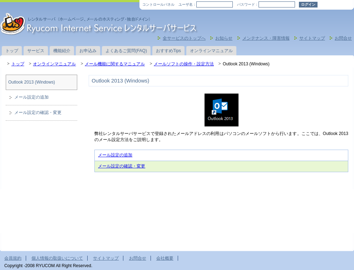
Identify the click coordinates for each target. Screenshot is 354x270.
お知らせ (223, 38)
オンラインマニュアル (211, 50)
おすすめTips (168, 50)
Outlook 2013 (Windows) (31, 82)
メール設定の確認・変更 (121, 166)
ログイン (308, 4)
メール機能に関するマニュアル (115, 63)
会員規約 (12, 258)
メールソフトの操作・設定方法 (184, 63)
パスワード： (248, 4)
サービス (35, 50)
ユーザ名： (187, 4)
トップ (11, 50)
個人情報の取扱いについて (57, 258)
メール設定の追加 (115, 155)
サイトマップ (312, 38)
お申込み (88, 50)
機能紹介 (61, 50)
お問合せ (343, 38)
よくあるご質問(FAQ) (126, 50)
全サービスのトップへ (184, 38)
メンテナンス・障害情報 (266, 38)
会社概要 (164, 258)
